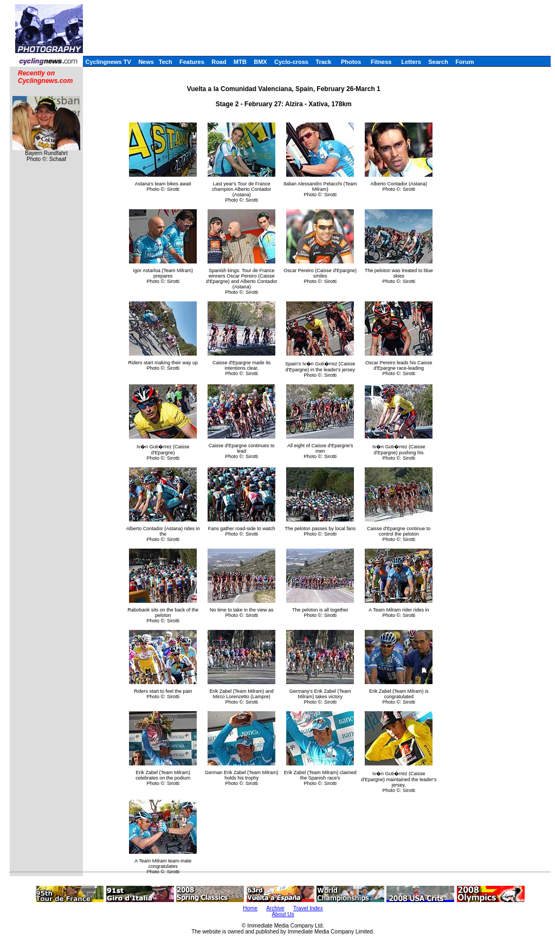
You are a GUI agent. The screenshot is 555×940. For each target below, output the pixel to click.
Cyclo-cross (291, 62)
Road (219, 62)
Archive (275, 908)
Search (438, 62)
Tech (165, 62)
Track (323, 62)
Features (191, 62)
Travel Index (308, 908)
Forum (464, 62)
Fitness (381, 62)
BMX (260, 62)
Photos (351, 62)
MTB (240, 62)
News (146, 62)
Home (250, 908)
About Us (283, 914)
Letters (411, 62)
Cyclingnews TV (108, 62)
